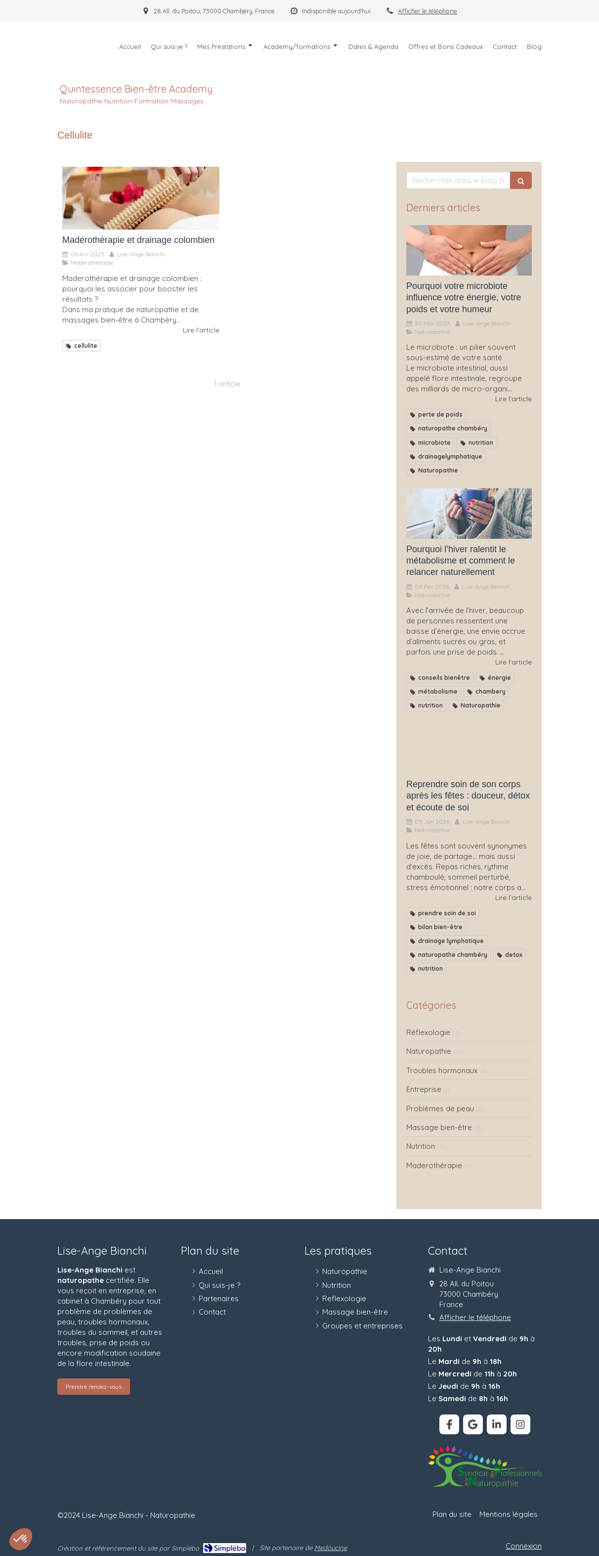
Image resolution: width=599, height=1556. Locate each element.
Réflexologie (428, 1032)
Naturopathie (428, 1051)
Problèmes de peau (440, 1108)
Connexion (524, 1546)
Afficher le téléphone (427, 11)
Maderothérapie (434, 1165)
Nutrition (420, 1146)
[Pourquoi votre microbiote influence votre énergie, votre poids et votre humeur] (469, 250)
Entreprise (423, 1089)
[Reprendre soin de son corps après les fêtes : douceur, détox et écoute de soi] (469, 749)
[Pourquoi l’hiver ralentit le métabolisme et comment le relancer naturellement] (469, 513)
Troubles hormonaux (441, 1070)
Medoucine (330, 1548)
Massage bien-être (439, 1127)
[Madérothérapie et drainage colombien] (140, 198)
